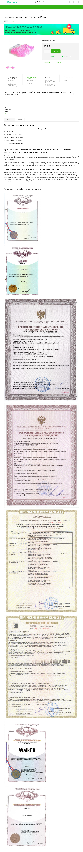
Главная (6, 11)
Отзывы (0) (14, 21)
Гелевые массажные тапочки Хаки (10, 109)
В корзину (7, 114)
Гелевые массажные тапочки (35, 11)
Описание (9, 120)
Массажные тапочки (16, 11)
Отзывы (19, 120)
